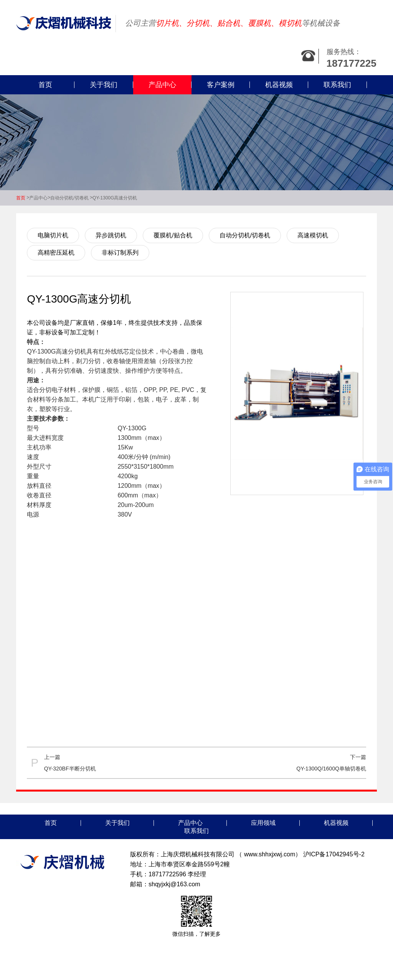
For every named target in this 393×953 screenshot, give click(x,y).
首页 (45, 85)
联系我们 (337, 85)
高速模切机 (312, 235)
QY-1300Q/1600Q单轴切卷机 (331, 768)
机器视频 (279, 85)
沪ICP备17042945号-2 (334, 854)
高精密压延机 (56, 252)
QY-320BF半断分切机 (70, 768)
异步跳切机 (111, 235)
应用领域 (263, 823)
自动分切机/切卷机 (69, 198)
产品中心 (162, 85)
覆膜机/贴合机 (173, 235)
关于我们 (103, 85)
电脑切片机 (53, 235)
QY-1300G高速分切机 (114, 198)
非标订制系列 (120, 252)
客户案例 (220, 85)
